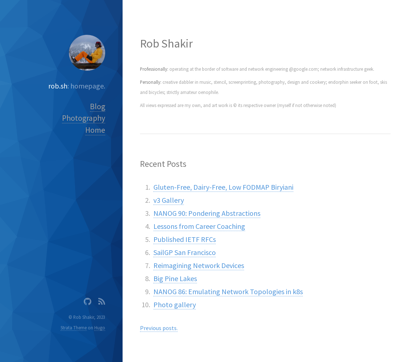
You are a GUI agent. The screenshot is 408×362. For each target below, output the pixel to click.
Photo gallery (174, 304)
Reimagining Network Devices (198, 265)
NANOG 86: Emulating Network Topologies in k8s (228, 291)
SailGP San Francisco (184, 252)
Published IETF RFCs (184, 239)
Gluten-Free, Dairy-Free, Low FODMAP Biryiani (223, 187)
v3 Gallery (168, 200)
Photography (83, 118)
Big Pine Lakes (175, 278)
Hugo (99, 327)
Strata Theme (74, 327)
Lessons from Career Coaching (199, 226)
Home (95, 130)
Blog (97, 106)
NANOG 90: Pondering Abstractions (206, 213)
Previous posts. (159, 328)
